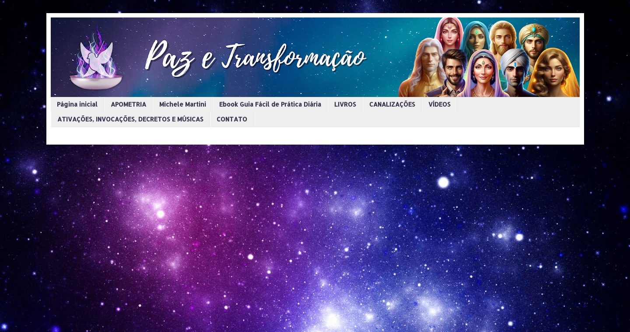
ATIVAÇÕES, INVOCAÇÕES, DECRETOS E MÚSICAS (130, 119)
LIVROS (345, 104)
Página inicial (77, 104)
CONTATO (232, 119)
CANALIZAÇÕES (392, 104)
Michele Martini (182, 104)
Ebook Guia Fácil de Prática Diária (270, 104)
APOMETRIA (128, 104)
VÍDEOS (439, 104)
